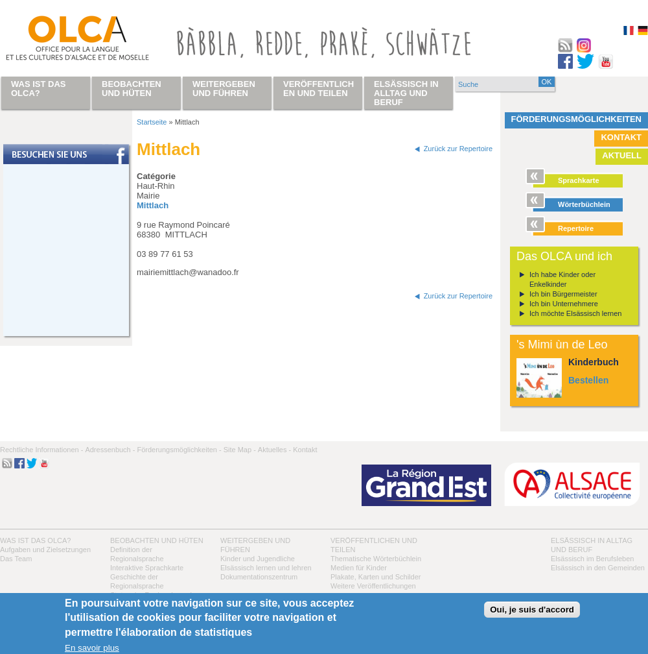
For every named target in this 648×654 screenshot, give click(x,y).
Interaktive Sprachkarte (146, 568)
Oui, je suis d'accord (532, 609)
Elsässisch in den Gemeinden (598, 568)
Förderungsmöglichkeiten (576, 119)
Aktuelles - (274, 450)
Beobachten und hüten (156, 540)
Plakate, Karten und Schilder (375, 577)
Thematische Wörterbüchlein (375, 559)
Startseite (152, 122)
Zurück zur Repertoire (458, 148)
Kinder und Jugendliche (257, 559)
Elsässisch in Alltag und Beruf (406, 93)
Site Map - (240, 450)
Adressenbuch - (110, 450)
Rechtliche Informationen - (41, 450)
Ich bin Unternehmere (563, 304)
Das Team (16, 559)
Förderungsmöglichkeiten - (179, 450)
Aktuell (622, 155)
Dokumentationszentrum (258, 577)
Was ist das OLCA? (35, 540)
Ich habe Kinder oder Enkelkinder (562, 279)
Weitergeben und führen (223, 88)
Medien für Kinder (358, 568)
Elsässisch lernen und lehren (266, 568)
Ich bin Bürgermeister (563, 294)
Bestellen (588, 380)
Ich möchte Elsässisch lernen (575, 313)
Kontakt (621, 137)
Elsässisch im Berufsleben (592, 559)
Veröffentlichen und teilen (318, 88)
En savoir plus (92, 648)
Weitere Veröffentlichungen (373, 586)
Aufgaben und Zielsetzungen (45, 549)
